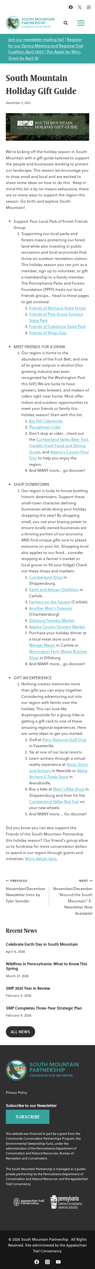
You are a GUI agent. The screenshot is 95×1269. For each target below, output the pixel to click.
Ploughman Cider (45, 427)
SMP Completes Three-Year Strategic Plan (44, 1008)
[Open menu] (81, 23)
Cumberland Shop (46, 577)
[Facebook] (71, 7)
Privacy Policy (16, 1092)
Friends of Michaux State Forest (57, 308)
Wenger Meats (42, 645)
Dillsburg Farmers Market (52, 620)
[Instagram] (89, 7)
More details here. (41, 858)
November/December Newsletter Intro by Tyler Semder (25, 890)
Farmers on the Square (50, 602)
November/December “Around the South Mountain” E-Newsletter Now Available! (73, 896)
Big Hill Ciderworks (46, 421)
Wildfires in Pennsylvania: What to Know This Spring (46, 966)
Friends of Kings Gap (47, 332)
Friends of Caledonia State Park (57, 326)
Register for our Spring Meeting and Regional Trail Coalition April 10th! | (45, 45)
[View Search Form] (65, 23)
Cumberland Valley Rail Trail (54, 801)
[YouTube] (58, 1262)
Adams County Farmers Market (57, 626)
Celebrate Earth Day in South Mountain (42, 944)
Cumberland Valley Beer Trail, (62, 439)
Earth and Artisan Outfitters (54, 589)
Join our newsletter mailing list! (36, 39)
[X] (80, 7)
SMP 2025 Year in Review (28, 988)
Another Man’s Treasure (50, 608)
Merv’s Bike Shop (68, 789)
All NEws (20, 1031)
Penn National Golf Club (64, 739)
